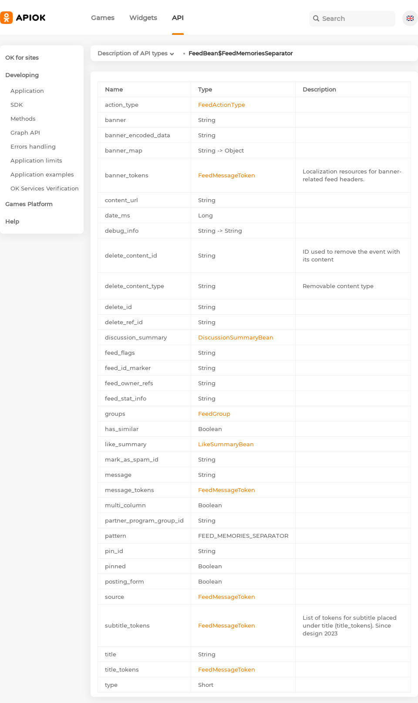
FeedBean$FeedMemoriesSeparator (241, 53)
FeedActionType (221, 104)
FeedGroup (214, 413)
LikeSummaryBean (226, 444)
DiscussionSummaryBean (235, 337)
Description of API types (133, 53)
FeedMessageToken (226, 175)
